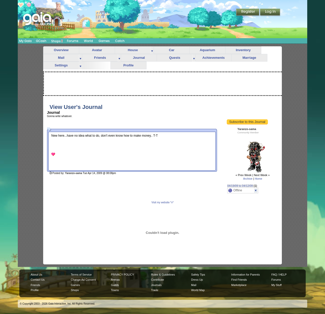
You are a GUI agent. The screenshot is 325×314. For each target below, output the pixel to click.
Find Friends (239, 279)
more (152, 50)
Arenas (115, 279)
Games (104, 41)
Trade (154, 290)
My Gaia (25, 41)
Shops (57, 41)
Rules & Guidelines (163, 274)
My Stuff (276, 285)
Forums (72, 41)
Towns (115, 290)
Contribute (157, 279)
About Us (36, 274)
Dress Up (197, 279)
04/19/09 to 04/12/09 (240, 185)
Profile (128, 65)
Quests (174, 58)
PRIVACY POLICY (122, 274)
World (88, 41)
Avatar (97, 50)
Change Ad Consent (83, 279)
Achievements (213, 58)
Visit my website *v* (162, 202)
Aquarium (207, 50)
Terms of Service (81, 274)
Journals (156, 285)
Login (270, 12)
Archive (247, 178)
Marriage (249, 58)
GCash (41, 41)
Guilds (115, 285)
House (133, 50)
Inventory (243, 50)
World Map (198, 290)
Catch (120, 41)
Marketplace (239, 285)
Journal (139, 58)
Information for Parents (245, 274)
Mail (61, 58)
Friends (100, 58)
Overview (61, 50)
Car (171, 50)
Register (248, 12)
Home (258, 178)
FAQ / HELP (279, 274)
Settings (61, 65)
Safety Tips (198, 274)
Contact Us (38, 279)
